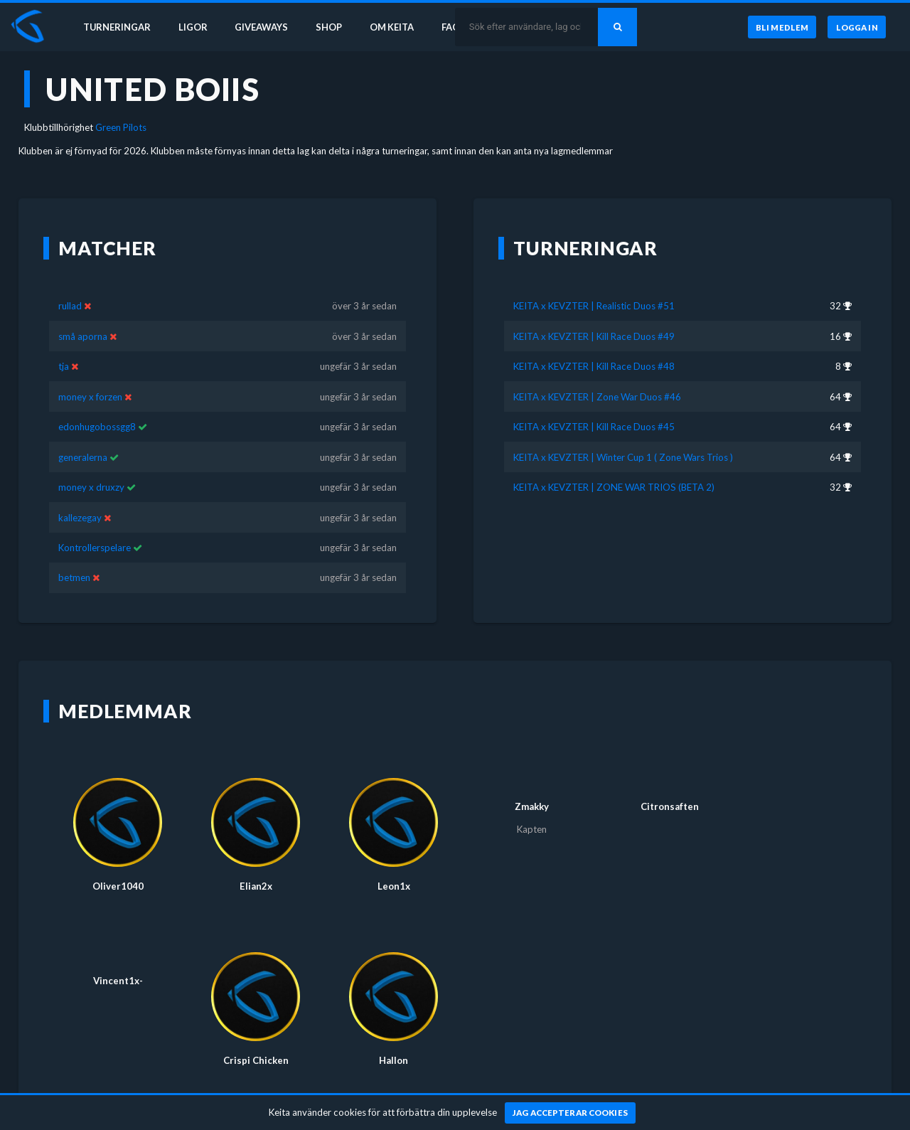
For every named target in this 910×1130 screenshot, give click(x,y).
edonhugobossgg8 (97, 406)
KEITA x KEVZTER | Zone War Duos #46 (597, 375)
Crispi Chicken (256, 1039)
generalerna (82, 436)
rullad (70, 285)
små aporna (82, 315)
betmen (74, 557)
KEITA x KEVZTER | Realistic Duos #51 (594, 285)
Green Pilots (120, 127)
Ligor (192, 27)
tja (64, 345)
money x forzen (90, 375)
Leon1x (394, 865)
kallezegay (80, 496)
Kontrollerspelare (94, 527)
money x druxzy (91, 466)
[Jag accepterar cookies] (570, 1113)
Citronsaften (670, 785)
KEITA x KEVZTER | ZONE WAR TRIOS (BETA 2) (613, 466)
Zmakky (532, 785)
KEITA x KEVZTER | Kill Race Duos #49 (594, 315)
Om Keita (395, 27)
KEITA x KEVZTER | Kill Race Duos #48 (594, 345)
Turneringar (115, 27)
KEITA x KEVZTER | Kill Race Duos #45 (594, 406)
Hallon (393, 1039)
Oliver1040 (118, 865)
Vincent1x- (118, 960)
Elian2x (256, 865)
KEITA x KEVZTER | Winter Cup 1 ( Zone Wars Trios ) (623, 436)
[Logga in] (857, 27)
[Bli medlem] (780, 27)
